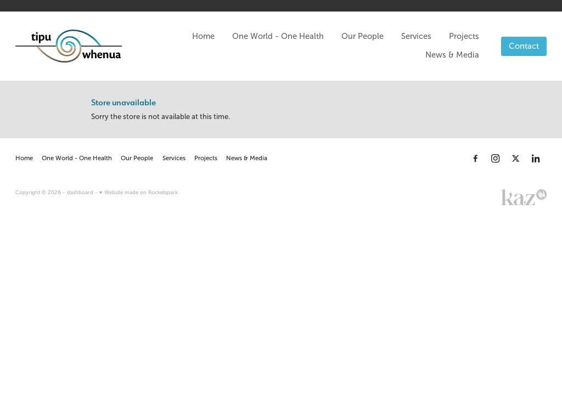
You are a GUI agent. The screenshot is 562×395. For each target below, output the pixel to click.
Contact (524, 46)
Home (203, 36)
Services (416, 36)
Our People (362, 36)
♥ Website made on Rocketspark (138, 192)
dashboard (80, 192)
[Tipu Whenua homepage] (68, 46)
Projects (464, 36)
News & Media (452, 54)
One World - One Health (278, 36)
